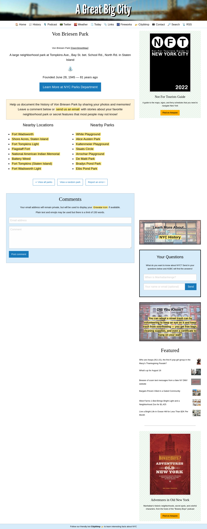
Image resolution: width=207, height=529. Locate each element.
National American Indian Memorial (36, 154)
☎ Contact (158, 24)
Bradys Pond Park (88, 163)
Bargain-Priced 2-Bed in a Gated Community (159, 391)
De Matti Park (85, 158)
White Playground (88, 134)
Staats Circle (84, 149)
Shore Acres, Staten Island (30, 139)
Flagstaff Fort (21, 149)
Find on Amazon (170, 113)
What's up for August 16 (150, 370)
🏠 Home (20, 24)
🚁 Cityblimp (142, 24)
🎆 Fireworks (124, 24)
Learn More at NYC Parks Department (70, 87)
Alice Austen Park (88, 139)
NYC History (170, 237)
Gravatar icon (100, 207)
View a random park (70, 182)
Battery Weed (21, 158)
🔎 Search (174, 24)
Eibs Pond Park (86, 168)
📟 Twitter (65, 24)
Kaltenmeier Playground (92, 144)
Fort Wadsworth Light (26, 168)
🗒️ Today (95, 24)
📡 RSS (187, 24)
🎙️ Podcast (50, 24)
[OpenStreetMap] (79, 48)
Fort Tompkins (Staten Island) (32, 163)
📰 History (35, 24)
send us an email (68, 109)
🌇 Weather (81, 24)
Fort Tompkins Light (25, 144)
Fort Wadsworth (22, 134)
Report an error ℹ (96, 182)
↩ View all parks (43, 182)
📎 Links (109, 24)
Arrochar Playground (90, 154)
